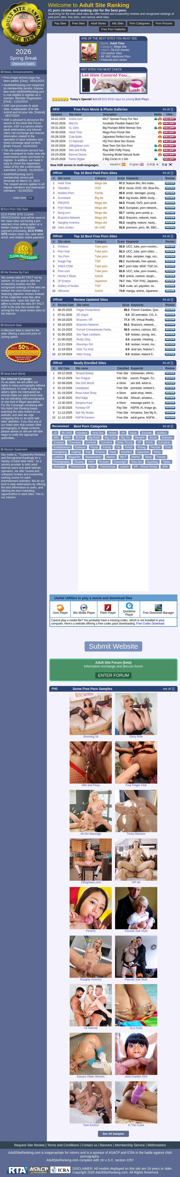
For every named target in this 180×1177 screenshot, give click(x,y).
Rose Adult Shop (85, 393)
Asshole (147, 432)
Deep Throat (125, 442)
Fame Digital (76, 159)
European (164, 442)
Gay (88, 452)
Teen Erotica (91, 1125)
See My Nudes (84, 412)
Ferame (91, 931)
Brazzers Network (69, 217)
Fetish (129, 447)
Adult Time (75, 132)
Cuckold (91, 442)
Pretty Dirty (83, 339)
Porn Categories (139, 23)
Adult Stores (98, 23)
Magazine (74, 457)
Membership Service (130, 1145)
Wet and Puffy (77, 150)
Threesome (77, 466)
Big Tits (125, 437)
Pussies (104, 462)
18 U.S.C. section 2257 (117, 1160)
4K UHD (67, 432)
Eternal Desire (77, 154)
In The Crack (136, 1125)
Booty (153, 437)
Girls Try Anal (84, 349)
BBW (67, 437)
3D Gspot (82, 314)
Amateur (82, 432)
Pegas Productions (88, 310)
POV (91, 462)
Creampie (75, 442)
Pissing (79, 462)
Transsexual (107, 466)
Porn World (65, 207)
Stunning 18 (90, 736)
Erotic (150, 442)
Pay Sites (60, 23)
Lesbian (59, 457)
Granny (100, 452)
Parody (161, 457)
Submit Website (113, 646)
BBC (57, 437)
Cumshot (106, 442)
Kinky (157, 452)
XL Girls (74, 128)
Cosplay (59, 442)
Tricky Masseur (136, 833)
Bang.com (64, 212)
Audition (162, 432)
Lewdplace (82, 388)
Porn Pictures (164, 23)
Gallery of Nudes (68, 286)
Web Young (83, 354)
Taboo (167, 462)
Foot (168, 447)
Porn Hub (64, 251)
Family (107, 447)
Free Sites (78, 23)
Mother (135, 457)
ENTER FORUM (113, 675)
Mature (111, 457)
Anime (112, 432)
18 (55, 432)
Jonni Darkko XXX (136, 1076)
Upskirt (124, 466)
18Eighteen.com (79, 145)
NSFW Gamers (84, 417)
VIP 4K (136, 882)
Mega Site (120, 46)
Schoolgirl (120, 462)
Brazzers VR (84, 319)
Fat (118, 447)
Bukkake (167, 437)
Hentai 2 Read (67, 276)
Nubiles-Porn (66, 193)
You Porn (63, 256)
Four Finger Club (136, 785)
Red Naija (81, 398)
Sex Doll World (84, 383)
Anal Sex (98, 432)
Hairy (113, 452)
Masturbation (93, 457)
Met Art (73, 123)
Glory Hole (136, 736)
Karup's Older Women (91, 1076)
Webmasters (156, 1145)
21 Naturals (76, 141)
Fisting (141, 447)
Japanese (143, 452)
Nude (148, 457)
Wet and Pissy (91, 785)
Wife (165, 466)
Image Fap (64, 261)
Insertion (126, 452)
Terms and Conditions (63, 1145)
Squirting (152, 462)
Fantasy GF (82, 407)
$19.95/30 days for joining (121, 99)
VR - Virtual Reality (146, 466)
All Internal (91, 1028)
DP (139, 442)
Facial (94, 447)
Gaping (76, 452)
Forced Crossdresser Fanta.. (94, 329)
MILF (123, 457)
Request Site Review (29, 1145)
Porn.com (64, 271)
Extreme (80, 447)
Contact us (89, 1145)
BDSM (79, 437)
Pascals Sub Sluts (136, 931)
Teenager (59, 466)
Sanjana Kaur (84, 402)
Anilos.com (75, 119)
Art (123, 432)
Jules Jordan (66, 227)
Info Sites (118, 23)
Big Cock (110, 437)
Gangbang (60, 452)
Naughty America (68, 222)
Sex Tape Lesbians (88, 334)
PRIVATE (63, 203)
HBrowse (63, 291)
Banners (106, 1145)
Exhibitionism (62, 447)
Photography (62, 462)
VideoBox (64, 188)
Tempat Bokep (84, 373)
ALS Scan (136, 1028)
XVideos (63, 246)
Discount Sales (23, 64)
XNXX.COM (65, 266)
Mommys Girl (84, 344)
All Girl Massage (91, 833)
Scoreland (64, 198)
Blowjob (140, 437)
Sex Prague (82, 378)
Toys (92, 466)
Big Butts (94, 437)
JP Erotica (64, 281)
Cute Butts (75, 136)
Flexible (155, 447)
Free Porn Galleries (113, 29)
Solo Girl (136, 462)
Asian (133, 432)
